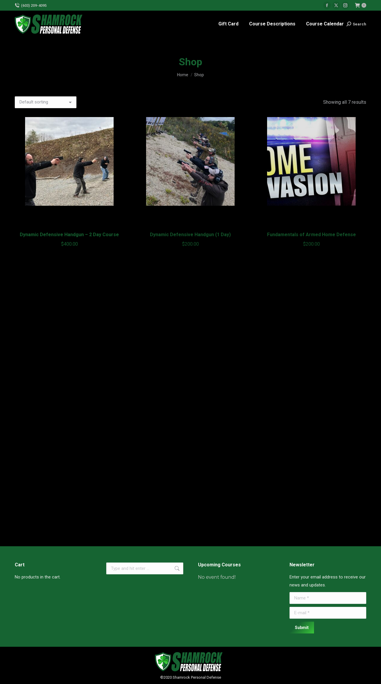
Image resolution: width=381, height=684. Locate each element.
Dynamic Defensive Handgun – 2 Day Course (69, 234)
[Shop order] (45, 102)
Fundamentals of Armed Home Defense (311, 234)
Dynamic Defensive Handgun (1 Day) (190, 234)
